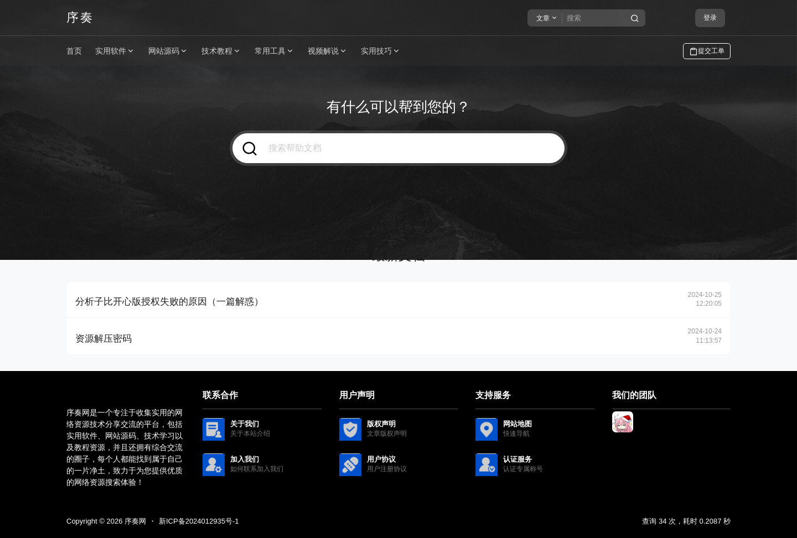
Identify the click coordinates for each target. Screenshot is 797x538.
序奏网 (134, 521)
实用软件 (115, 51)
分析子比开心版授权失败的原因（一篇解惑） (169, 301)
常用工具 (274, 51)
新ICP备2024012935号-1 (199, 521)
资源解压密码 (103, 338)
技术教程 (221, 51)
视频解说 (328, 51)
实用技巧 (381, 51)
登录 (710, 18)
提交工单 (706, 51)
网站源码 (168, 51)
